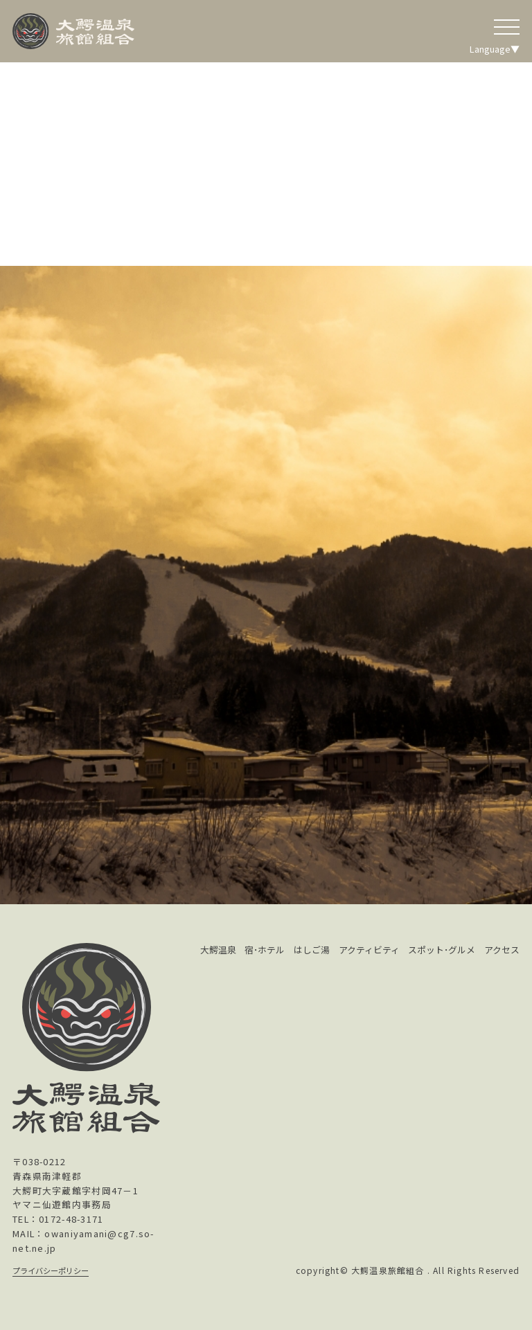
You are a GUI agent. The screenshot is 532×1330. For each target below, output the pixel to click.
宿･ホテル (265, 949)
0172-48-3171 (71, 1218)
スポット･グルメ (441, 949)
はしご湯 (312, 949)
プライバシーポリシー (50, 1270)
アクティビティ (369, 949)
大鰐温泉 (218, 949)
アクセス (502, 949)
